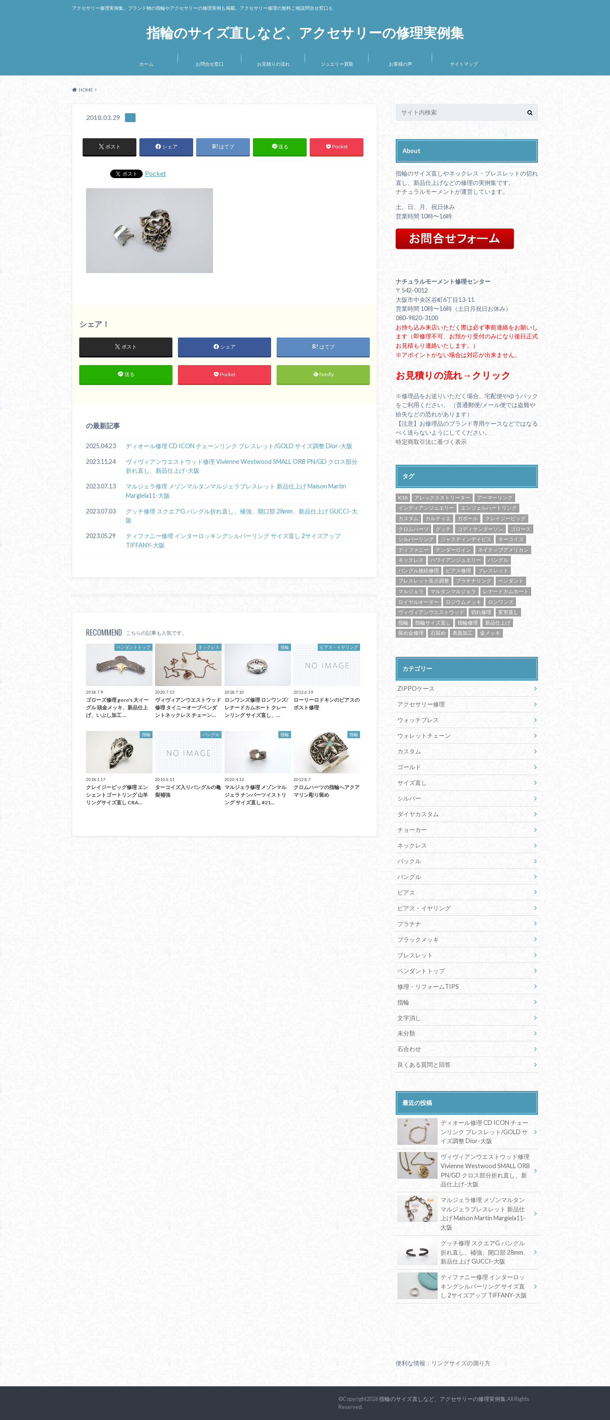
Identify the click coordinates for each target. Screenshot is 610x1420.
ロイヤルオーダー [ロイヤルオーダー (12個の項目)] (418, 602)
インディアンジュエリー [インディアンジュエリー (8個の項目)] (426, 508)
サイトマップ (464, 64)
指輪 (403, 1002)
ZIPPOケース (416, 688)
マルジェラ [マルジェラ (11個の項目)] (411, 591)
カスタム (409, 751)
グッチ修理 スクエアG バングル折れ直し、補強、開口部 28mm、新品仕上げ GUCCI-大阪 (242, 516)
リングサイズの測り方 (461, 1363)
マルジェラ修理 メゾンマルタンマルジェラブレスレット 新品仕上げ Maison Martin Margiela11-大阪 (236, 491)
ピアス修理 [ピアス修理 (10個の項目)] (458, 570)
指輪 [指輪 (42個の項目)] (403, 622)
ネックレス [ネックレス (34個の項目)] (411, 560)
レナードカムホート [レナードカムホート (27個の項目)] (506, 591)
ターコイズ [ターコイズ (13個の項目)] (511, 539)
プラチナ (409, 923)
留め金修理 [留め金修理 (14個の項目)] (411, 633)
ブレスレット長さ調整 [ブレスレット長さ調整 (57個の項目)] (423, 580)
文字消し (409, 1017)
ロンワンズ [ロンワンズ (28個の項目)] (500, 602)
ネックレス (412, 845)
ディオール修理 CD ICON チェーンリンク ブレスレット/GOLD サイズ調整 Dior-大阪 (239, 445)
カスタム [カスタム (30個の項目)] (408, 518)
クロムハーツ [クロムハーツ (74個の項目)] (413, 529)
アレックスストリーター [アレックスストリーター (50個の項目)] (442, 497)
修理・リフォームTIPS (428, 986)
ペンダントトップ (421, 970)
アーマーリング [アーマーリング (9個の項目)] (495, 497)
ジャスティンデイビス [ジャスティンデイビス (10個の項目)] (466, 539)
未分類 (406, 1033)
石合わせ (409, 1048)
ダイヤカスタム (418, 813)
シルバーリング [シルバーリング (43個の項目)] (416, 539)
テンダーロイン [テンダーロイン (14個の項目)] (453, 550)
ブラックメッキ (418, 939)
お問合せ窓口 (210, 64)
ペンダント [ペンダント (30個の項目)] (511, 580)
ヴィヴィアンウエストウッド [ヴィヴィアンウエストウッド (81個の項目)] (431, 612)
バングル (409, 876)
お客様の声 (400, 64)
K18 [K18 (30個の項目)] (403, 497)
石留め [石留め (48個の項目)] (438, 633)
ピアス (406, 892)
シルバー (409, 798)
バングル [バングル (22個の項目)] (498, 560)
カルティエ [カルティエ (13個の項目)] (438, 518)
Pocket (155, 173)
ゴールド (409, 766)
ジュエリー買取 (337, 64)
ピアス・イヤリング (424, 908)
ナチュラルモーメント (425, 191)
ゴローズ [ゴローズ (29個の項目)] (520, 529)
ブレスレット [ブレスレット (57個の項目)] (493, 570)
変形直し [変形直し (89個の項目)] (508, 612)
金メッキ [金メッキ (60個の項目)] (490, 633)
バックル (409, 861)
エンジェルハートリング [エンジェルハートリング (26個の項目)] (489, 508)
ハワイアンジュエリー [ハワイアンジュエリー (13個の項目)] (455, 560)
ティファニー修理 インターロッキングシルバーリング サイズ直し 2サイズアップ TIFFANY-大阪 (233, 541)
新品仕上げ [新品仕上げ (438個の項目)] (497, 622)
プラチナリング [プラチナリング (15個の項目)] (473, 580)
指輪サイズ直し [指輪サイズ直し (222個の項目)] (433, 622)
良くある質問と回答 (424, 1064)
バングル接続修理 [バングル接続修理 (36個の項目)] (418, 570)
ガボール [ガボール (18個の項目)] (468, 518)
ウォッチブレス (418, 719)
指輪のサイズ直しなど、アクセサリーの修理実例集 (305, 33)
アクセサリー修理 (421, 704)
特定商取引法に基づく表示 (431, 441)
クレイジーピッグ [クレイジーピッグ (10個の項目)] (505, 518)
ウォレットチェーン (424, 735)
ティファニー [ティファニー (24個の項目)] (413, 550)
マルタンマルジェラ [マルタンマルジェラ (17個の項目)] (453, 591)
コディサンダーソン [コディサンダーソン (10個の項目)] (480, 529)
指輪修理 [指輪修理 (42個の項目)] (468, 622)
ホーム (146, 64)
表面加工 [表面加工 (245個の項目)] (462, 633)
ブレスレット (415, 955)
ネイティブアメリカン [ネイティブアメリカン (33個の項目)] (503, 550)
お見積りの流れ (273, 64)
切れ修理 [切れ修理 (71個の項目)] (481, 612)
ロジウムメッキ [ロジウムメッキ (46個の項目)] (463, 602)
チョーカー (412, 829)
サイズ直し (412, 782)
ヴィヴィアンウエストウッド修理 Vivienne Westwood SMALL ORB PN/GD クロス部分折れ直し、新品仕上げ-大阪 (242, 466)
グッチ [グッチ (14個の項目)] (443, 529)
